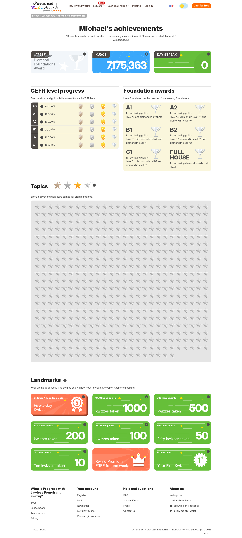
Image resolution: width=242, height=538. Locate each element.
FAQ (125, 495)
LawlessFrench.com (181, 500)
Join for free (201, 5)
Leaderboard (48, 15)
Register (81, 495)
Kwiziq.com (176, 495)
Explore (99, 5)
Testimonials (38, 513)
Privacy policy (39, 529)
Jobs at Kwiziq (131, 500)
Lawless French (118, 5)
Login (80, 500)
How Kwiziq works (79, 5)
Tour (33, 502)
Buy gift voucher (86, 510)
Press (126, 505)
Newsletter (83, 505)
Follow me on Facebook (184, 505)
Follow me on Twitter (183, 510)
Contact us (129, 510)
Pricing (136, 5)
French (35, 15)
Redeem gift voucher (88, 516)
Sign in (149, 5)
